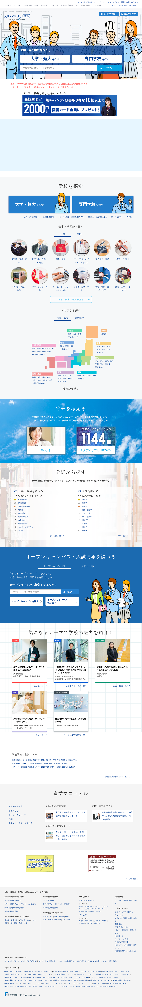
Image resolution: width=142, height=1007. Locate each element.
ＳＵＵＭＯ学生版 (79, 961)
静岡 (84, 376)
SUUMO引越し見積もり (121, 980)
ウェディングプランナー (27, 527)
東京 (102, 364)
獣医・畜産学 (87, 517)
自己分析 (17, 5)
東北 (12, 920)
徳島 (34, 352)
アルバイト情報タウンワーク (63, 974)
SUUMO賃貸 (83, 980)
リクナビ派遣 (96, 971)
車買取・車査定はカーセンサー (16, 974)
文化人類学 (88, 921)
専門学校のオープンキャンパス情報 (56, 904)
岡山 (44, 348)
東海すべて (82, 379)
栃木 (102, 361)
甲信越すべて (73, 337)
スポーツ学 (86, 513)
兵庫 (59, 378)
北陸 (33, 920)
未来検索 (7, 5)
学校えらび (14, 811)
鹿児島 (44, 380)
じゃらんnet (31, 980)
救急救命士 (22, 520)
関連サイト (91, 986)
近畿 (6, 923)
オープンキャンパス (82, 5)
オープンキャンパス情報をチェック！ (33, 584)
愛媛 (44, 352)
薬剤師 (20, 531)
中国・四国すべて (39, 354)
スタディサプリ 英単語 (46, 961)
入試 (11, 819)
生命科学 (82, 923)
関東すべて (99, 367)
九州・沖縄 (23, 923)
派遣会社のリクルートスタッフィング (116, 971)
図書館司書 (22, 499)
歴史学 (84, 531)
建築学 (84, 506)
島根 (39, 348)
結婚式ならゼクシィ (45, 980)
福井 (72, 346)
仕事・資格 (27, 5)
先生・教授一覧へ (121, 686)
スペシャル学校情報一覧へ (75, 735)
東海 (28, 920)
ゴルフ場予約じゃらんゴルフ (38, 986)
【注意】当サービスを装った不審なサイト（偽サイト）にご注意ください (41, 87)
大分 (34, 380)
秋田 (98, 350)
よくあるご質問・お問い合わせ (124, 2)
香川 (39, 352)
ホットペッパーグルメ (32, 983)
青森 (98, 347)
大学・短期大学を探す (12, 900)
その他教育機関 (67, 5)
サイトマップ (104, 2)
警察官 (20, 510)
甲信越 (22, 920)
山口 (54, 348)
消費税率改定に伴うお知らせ (126, 951)
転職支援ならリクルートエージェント (38, 971)
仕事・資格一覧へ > (56, 536)
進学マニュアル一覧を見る (21, 823)
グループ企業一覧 (103, 986)
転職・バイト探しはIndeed (79, 977)
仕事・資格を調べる (86, 900)
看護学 (84, 503)
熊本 (49, 377)
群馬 (107, 361)
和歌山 (70, 378)
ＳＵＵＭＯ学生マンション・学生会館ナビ (103, 961)
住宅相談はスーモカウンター (100, 980)
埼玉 (112, 361)
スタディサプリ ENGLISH (27, 961)
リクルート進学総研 (64, 961)
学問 (36, 5)
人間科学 (97, 921)
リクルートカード (79, 986)
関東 (17, 920)
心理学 (84, 499)
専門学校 (55, 5)
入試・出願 (97, 5)
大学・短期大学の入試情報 (14, 908)
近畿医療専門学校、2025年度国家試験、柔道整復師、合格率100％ (40, 764)
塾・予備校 (116, 217)
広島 (49, 348)
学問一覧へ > (123, 536)
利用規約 (118, 924)
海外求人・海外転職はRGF (116, 983)
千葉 (97, 364)
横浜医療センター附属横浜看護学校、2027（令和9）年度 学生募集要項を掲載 (44, 760)
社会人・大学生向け (119, 5)
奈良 (64, 378)
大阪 (69, 376)
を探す (45, 58)
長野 (79, 334)
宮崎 (39, 380)
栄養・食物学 (87, 510)
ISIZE (113, 986)
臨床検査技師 (23, 517)
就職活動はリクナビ (81, 971)
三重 (94, 376)
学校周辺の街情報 (121, 942)
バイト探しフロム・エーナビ (40, 974)
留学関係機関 (48, 217)
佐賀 (39, 377)
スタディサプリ (10, 961)
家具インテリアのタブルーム (15, 986)
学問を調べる (84, 915)
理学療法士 (22, 524)
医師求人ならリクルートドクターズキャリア (113, 974)
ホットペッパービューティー (53, 983)
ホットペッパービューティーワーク (78, 983)
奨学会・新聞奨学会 (97, 217)
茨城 (97, 361)
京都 (64, 376)
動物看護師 (22, 503)
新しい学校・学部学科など (71, 217)
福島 (108, 350)
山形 (103, 350)
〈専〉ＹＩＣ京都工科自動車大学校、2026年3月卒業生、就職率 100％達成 (43, 767)
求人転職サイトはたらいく (85, 974)
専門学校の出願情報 (50, 908)
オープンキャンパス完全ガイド (57, 601)
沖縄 (50, 380)
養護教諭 (21, 513)
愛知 (89, 376)
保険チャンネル (99, 983)
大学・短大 (44, 5)
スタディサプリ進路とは (86, 2)
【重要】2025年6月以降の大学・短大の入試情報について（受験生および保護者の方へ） (48, 84)
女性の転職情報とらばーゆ (63, 971)
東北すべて (101, 352)
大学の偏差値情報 (11, 911)
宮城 (108, 347)
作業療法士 (99, 911)
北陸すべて (64, 349)
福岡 (34, 377)
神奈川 (107, 364)
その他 (129, 217)
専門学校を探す (49, 900)
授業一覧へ (40, 735)
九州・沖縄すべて (39, 383)
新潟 (69, 334)
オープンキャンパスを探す (25, 601)
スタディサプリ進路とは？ (125, 912)
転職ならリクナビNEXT (13, 971)
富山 (62, 346)
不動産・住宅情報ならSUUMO (65, 980)
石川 (67, 346)
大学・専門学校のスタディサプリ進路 (104, 977)
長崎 (44, 377)
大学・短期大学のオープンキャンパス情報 (20, 904)
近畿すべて (62, 381)
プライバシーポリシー (123, 927)
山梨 (74, 334)
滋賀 (59, 376)
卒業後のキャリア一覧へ (76, 686)
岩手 (103, 347)
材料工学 (97, 923)
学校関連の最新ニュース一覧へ (116, 777)
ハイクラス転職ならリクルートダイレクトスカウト (48, 977)
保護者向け (133, 5)
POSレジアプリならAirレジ (60, 986)
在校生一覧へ (39, 686)
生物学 (84, 524)
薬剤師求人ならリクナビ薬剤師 (16, 977)
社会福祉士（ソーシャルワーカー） (95, 909)
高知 (49, 352)
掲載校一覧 (119, 936)
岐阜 (79, 376)
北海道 (104, 334)
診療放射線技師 (24, 506)
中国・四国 (13, 923)
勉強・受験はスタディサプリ (15, 980)
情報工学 (85, 520)
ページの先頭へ (132, 879)
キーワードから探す (122, 939)
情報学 (84, 527)
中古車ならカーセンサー (13, 983)
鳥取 (34, 348)
